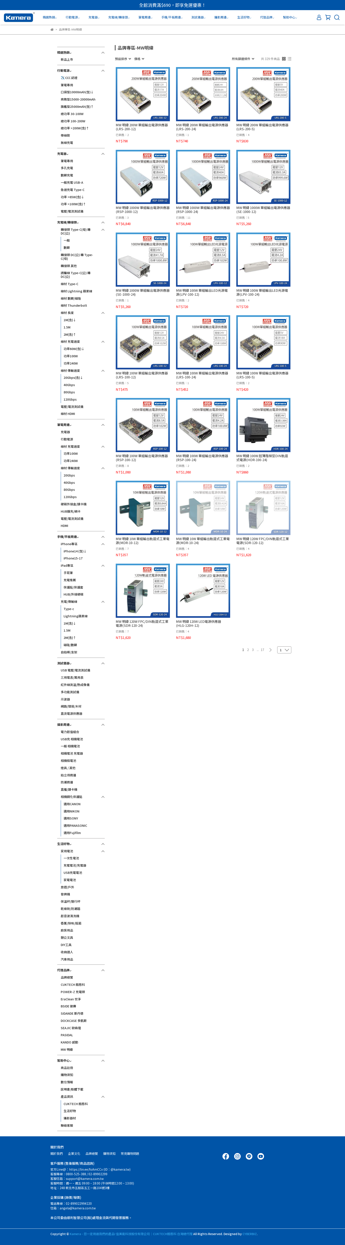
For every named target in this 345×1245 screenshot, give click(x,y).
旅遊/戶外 (67, 887)
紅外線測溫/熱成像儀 (75, 684)
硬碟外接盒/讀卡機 (73, 504)
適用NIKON (71, 811)
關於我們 (56, 1153)
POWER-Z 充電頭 (73, 992)
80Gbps (69, 392)
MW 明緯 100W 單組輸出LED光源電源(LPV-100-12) (202, 292)
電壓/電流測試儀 (72, 211)
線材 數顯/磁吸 (71, 298)
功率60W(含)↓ (74, 349)
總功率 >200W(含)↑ (75, 128)
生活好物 (70, 1111)
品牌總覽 (67, 977)
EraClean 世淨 (71, 999)
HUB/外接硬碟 (73, 594)
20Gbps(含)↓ (73, 377)
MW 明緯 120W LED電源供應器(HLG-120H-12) (198, 623)
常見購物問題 (130, 1153)
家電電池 (70, 880)
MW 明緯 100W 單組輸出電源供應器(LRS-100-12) (142, 375)
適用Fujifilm (72, 833)
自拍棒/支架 (69, 652)
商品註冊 (67, 1067)
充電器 (65, 432)
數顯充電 (67, 175)
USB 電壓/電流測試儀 (75, 670)
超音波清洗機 (70, 916)
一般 (67, 240)
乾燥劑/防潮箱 (70, 908)
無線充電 (67, 142)
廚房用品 (67, 930)
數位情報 (67, 1082)
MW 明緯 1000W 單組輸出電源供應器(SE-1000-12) (263, 210)
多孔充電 (67, 168)
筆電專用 (67, 85)
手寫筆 (68, 572)
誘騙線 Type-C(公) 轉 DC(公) (75, 275)
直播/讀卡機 (69, 789)
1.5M (67, 327)
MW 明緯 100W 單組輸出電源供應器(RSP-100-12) (142, 458)
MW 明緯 (67, 1049)
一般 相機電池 (70, 746)
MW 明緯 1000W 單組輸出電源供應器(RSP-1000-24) (203, 210)
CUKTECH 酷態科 (73, 984)
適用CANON (72, 804)
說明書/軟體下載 (72, 1089)
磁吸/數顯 (70, 645)
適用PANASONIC (75, 825)
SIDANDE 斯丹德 (72, 1013)
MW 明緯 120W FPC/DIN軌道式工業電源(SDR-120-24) (142, 623)
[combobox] (123, 59)
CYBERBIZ (249, 1234)
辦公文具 (67, 937)
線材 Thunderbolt (74, 305)
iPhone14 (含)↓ (75, 551)
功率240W (71, 363)
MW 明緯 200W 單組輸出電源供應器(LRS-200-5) (262, 127)
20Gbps (69, 475)
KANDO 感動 (69, 1042)
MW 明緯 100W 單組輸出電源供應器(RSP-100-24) (202, 458)
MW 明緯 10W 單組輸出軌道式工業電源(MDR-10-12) (142, 541)
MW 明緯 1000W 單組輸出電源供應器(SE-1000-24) (143, 292)
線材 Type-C (69, 284)
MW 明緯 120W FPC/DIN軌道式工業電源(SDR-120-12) (262, 541)
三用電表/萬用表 (72, 677)
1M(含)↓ (70, 320)
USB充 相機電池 (72, 739)
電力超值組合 (70, 732)
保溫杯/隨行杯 (70, 901)
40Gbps (69, 385)
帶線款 (65, 135)
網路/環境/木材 (71, 706)
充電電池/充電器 (75, 865)
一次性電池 (71, 858)
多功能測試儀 (70, 692)
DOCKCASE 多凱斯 (74, 1020)
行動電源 (67, 439)
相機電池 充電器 (72, 753)
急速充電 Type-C (72, 189)
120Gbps (70, 399)
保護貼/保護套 (73, 587)
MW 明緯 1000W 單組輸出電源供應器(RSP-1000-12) (143, 210)
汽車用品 (67, 959)
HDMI (64, 525)
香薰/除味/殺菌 (71, 923)
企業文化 (74, 1153)
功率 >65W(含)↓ (72, 197)
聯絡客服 (67, 1125)
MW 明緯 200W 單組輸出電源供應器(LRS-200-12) (142, 127)
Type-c (69, 609)
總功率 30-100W (72, 114)
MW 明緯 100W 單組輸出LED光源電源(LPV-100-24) (262, 292)
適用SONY (71, 818)
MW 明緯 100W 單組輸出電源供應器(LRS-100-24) (202, 375)
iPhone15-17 (73, 558)
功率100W (71, 356)
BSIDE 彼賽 (68, 1006)
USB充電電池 (73, 872)
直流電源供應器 (71, 713)
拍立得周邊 (68, 775)
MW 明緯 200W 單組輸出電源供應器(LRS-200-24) (202, 127)
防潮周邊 (67, 782)
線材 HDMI (68, 413)
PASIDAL (67, 1035)
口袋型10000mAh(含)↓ (77, 92)
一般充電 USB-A (72, 182)
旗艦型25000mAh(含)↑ (77, 106)
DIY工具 (66, 944)
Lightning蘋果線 (76, 616)
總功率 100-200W (73, 121)
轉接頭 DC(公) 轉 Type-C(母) (77, 257)
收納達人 (67, 952)
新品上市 (67, 59)
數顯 (67, 247)
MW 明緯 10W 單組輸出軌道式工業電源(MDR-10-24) (203, 541)
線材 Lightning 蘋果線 (76, 291)
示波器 (65, 699)
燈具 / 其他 (68, 768)
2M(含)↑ (70, 334)
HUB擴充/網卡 (71, 511)
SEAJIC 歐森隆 (71, 1028)
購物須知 (67, 1075)
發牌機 (65, 894)
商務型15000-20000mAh (78, 99)
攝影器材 (70, 1118)
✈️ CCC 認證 (69, 77)
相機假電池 (68, 760)
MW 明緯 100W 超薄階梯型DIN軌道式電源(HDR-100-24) (262, 458)
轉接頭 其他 (69, 266)
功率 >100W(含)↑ (73, 204)
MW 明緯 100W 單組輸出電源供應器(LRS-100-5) (262, 375)
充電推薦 (70, 580)
